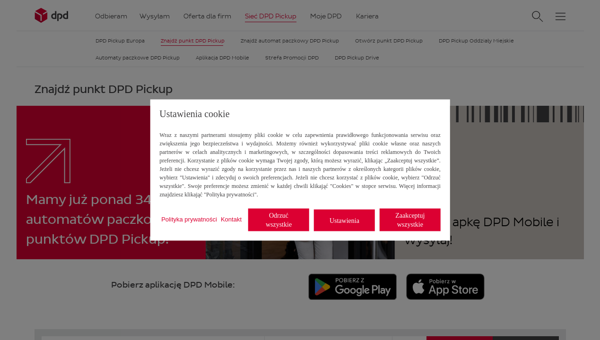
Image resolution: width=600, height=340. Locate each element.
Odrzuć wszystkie (279, 220)
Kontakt (231, 218)
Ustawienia (344, 220)
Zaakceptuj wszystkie (410, 220)
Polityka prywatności (189, 218)
